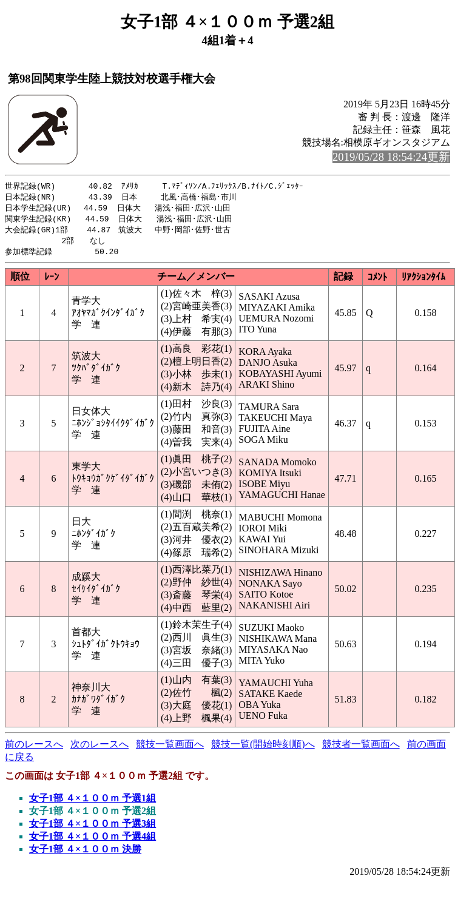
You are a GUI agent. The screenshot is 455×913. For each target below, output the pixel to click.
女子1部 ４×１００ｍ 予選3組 (92, 828)
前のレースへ (34, 748)
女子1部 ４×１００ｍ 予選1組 (92, 802)
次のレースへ (99, 748)
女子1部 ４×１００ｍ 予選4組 (92, 840)
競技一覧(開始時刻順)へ (263, 748)
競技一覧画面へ (170, 748)
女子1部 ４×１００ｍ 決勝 (85, 853)
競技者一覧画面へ (361, 748)
